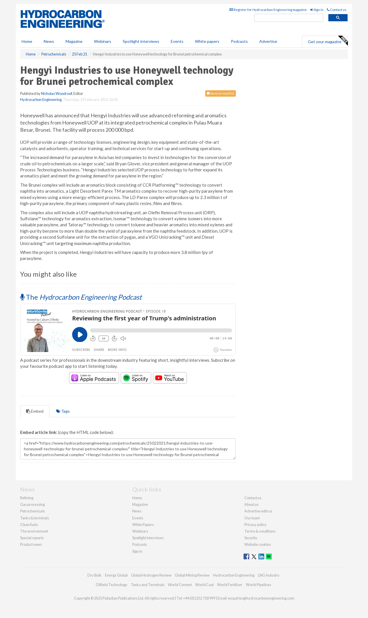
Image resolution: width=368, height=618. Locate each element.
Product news (31, 544)
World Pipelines (258, 584)
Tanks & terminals (34, 518)
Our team (252, 518)
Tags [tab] (63, 411)
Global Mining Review (192, 575)
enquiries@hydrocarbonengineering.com (261, 598)
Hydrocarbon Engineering (41, 99)
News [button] (49, 41)
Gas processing (32, 504)
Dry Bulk (94, 575)
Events (177, 41)
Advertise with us (258, 511)
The (81, 297)
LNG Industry (268, 575)
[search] (288, 18)
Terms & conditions (259, 531)
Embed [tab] (34, 411)
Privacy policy (255, 524)
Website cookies (257, 544)
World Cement (180, 584)
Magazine (74, 41)
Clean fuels (29, 524)
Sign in (316, 10)
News (136, 511)
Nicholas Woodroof (56, 93)
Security (250, 537)
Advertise (268, 41)
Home (27, 41)
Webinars (102, 41)
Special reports (32, 537)
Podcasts (239, 41)
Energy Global (116, 575)
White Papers (143, 524)
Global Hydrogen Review (151, 575)
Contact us (336, 10)
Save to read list (220, 93)
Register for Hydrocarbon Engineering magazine (268, 10)
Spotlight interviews (141, 41)
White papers (207, 41)
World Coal (204, 584)
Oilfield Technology (111, 584)
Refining (26, 497)
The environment (34, 531)
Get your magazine (328, 41)
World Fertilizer (229, 584)
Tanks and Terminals (147, 584)
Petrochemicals (32, 511)
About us (251, 504)
